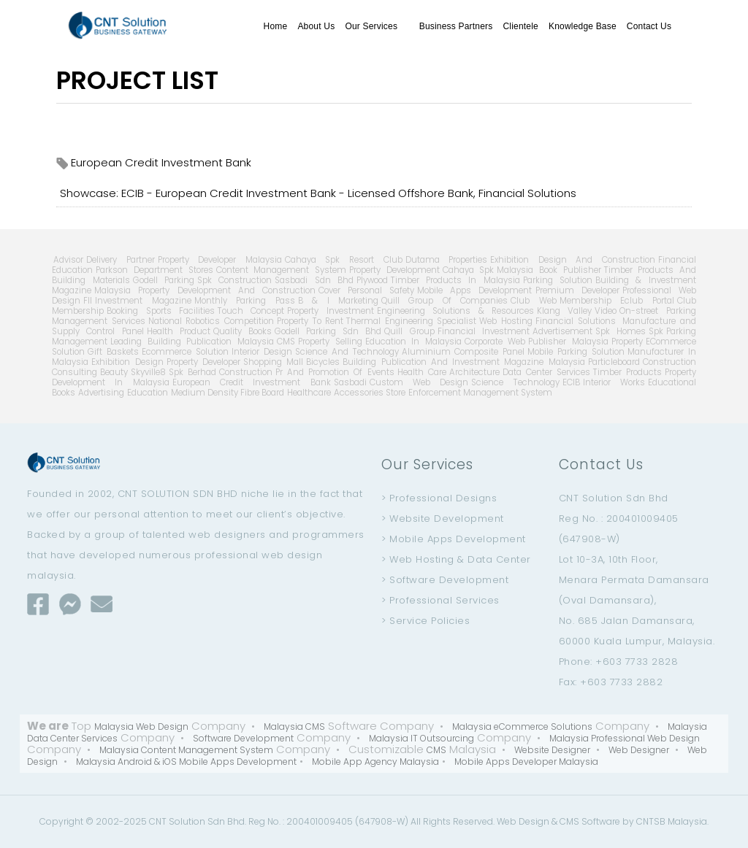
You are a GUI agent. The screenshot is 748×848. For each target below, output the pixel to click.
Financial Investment (484, 331)
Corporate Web (495, 341)
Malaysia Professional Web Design (624, 738)
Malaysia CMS (294, 726)
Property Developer (203, 362)
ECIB (571, 382)
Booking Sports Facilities (161, 311)
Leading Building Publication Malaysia (192, 341)
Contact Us (649, 26)
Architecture (474, 372)
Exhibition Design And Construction (572, 260)
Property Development (394, 270)
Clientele (520, 26)
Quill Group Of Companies (444, 301)
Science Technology (515, 382)
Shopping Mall (273, 362)
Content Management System (281, 270)
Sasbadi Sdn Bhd (314, 280)
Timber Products (627, 372)
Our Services (376, 26)
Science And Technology (347, 352)
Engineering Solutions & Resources (455, 311)
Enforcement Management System (480, 392)
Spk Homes (620, 331)
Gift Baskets (113, 352)
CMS (286, 341)
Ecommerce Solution (185, 352)
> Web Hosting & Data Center (456, 559)
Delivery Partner (120, 260)
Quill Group (409, 331)
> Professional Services (440, 600)
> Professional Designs (439, 498)
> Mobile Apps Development (453, 539)
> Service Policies (425, 621)
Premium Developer (577, 290)
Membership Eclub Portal (617, 301)
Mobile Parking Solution (576, 352)
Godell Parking (163, 280)
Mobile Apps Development (474, 290)
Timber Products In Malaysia (455, 280)
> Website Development (442, 518)
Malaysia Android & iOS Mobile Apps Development (186, 761)
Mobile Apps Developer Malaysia (526, 761)
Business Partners (456, 26)
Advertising (101, 392)
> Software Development (444, 580)
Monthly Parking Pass (244, 301)
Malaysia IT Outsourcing (421, 738)
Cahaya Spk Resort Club (343, 260)
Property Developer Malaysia (220, 260)
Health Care (421, 372)
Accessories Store (369, 392)
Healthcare (309, 392)
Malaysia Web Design (141, 726)
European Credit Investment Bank (251, 382)
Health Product (178, 331)
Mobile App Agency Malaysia (375, 761)
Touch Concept (251, 311)
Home (276, 26)
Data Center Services (546, 372)
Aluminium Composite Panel (463, 352)
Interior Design (262, 352)
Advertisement (562, 331)
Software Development (243, 738)
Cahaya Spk (469, 270)
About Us (316, 26)
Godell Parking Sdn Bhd (328, 331)
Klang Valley (564, 311)
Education (147, 392)
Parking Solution (557, 280)
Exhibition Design (127, 362)
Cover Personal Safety (366, 290)
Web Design (523, 821)
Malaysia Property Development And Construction (205, 290)
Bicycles (323, 362)
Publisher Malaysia (568, 341)
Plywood (372, 280)
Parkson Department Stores (154, 270)
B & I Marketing (338, 301)
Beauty (114, 372)
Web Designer (638, 750)
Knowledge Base (583, 26)
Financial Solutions (575, 321)
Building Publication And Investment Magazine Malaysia (464, 362)
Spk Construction (234, 280)
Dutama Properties (446, 260)
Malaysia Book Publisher (548, 270)
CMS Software (590, 821)
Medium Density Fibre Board (227, 392)
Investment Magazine (143, 301)
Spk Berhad (192, 372)
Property (627, 341)
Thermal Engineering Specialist (411, 321)
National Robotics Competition (211, 321)
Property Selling (330, 341)
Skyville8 (148, 372)
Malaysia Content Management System (186, 750)
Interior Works (614, 382)
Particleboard (614, 362)
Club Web (533, 301)
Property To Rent (310, 321)
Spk (656, 331)
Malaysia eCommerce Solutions (522, 726)
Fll (87, 301)
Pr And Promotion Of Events (334, 372)
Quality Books (242, 331)
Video (606, 311)
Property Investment (330, 311)
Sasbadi (350, 382)
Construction (245, 372)
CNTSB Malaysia (671, 821)
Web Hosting (506, 321)
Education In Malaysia (413, 341)
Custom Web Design (419, 382)
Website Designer (552, 750)
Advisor (68, 260)
